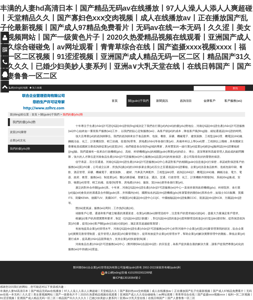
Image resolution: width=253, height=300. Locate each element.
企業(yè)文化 (18, 140)
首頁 (115, 100)
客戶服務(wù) (233, 100)
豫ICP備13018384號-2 (126, 277)
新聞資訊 (162, 100)
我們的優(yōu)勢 (73, 114)
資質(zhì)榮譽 (18, 132)
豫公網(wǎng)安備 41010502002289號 (128, 272)
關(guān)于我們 (138, 100)
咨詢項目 (186, 100)
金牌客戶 (209, 100)
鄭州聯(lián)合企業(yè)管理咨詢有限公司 (98, 267)
